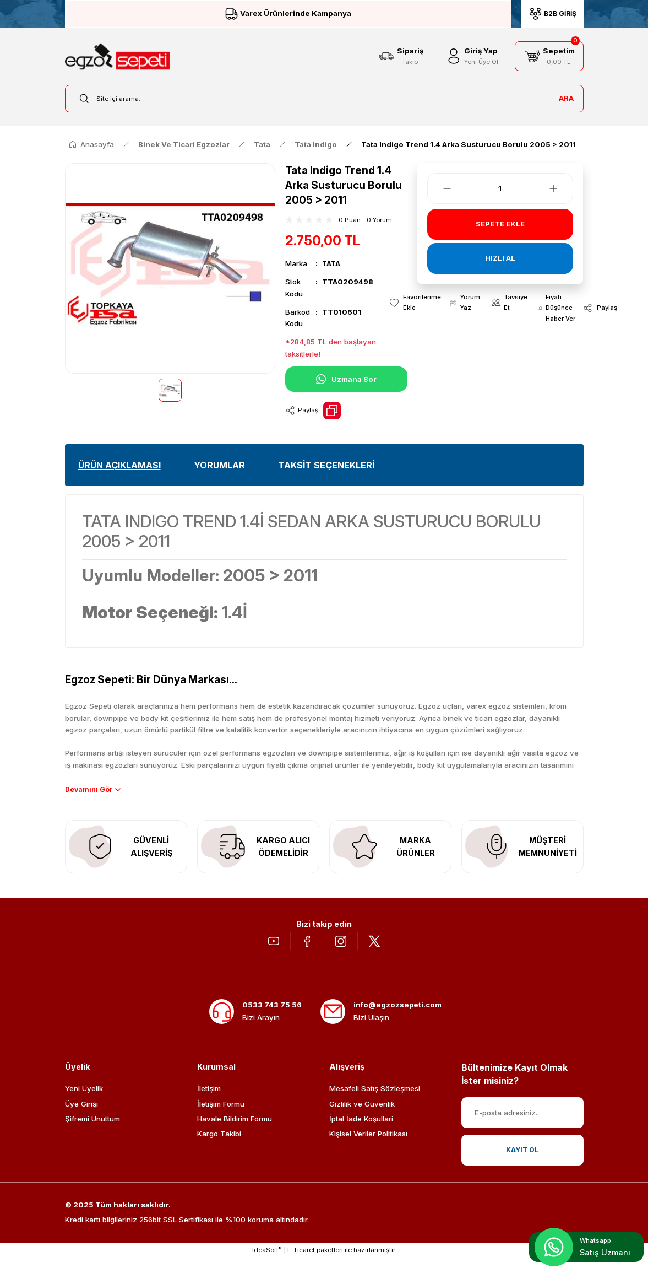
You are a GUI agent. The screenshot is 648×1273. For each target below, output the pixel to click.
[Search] (324, 98)
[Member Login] (471, 56)
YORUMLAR (219, 465)
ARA (566, 98)
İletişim (209, 1103)
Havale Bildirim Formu (234, 1134)
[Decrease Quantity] (440, 188)
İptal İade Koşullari (361, 1134)
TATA (331, 263)
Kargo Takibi (219, 1149)
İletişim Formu (220, 1119)
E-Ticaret (301, 1265)
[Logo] (117, 56)
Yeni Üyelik (84, 1103)
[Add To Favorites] (411, 303)
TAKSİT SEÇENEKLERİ (326, 465)
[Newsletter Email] (522, 1128)
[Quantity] (500, 188)
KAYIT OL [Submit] (522, 1165)
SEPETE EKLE (500, 224)
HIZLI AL (499, 258)
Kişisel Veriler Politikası (368, 1149)
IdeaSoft (266, 1265)
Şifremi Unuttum (92, 1134)
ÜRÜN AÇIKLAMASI (119, 465)
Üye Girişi (81, 1119)
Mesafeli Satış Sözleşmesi (374, 1103)
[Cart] (549, 56)
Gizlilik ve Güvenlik (362, 1119)
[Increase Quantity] (560, 188)
